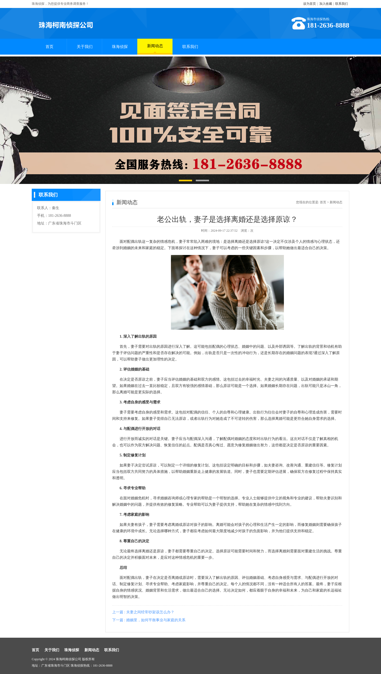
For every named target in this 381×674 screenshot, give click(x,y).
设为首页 (309, 4)
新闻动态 (155, 48)
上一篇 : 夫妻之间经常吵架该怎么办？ (143, 612)
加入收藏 (325, 4)
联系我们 (341, 4)
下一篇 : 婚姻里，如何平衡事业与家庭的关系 (148, 620)
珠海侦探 (120, 47)
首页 (49, 47)
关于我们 (85, 47)
